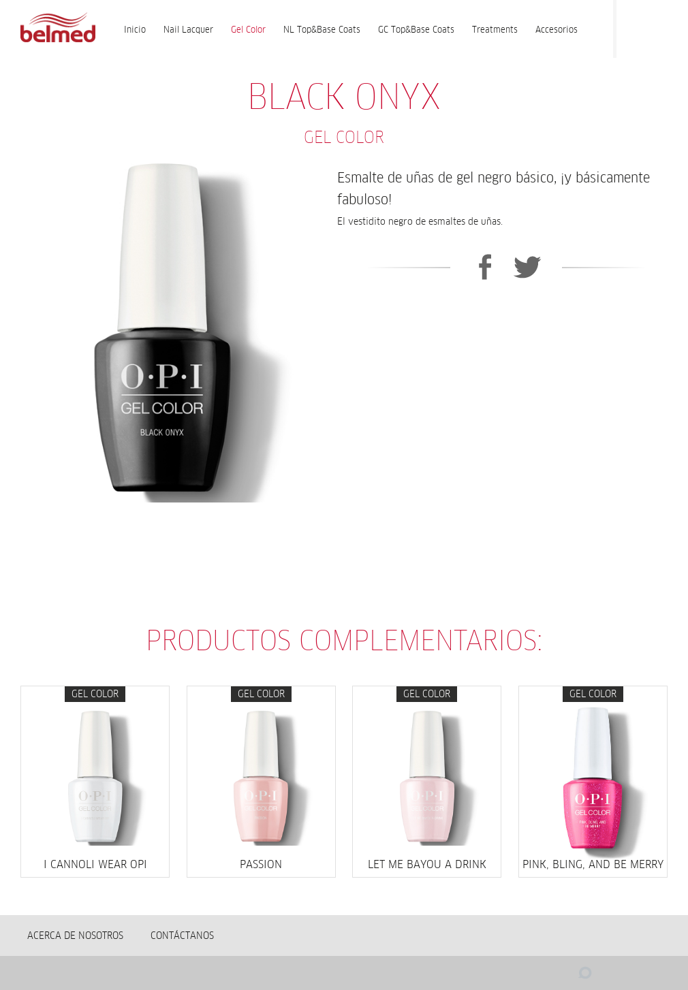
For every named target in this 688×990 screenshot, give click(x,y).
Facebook (633, 26)
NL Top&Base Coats (321, 29)
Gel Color (248, 29)
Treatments (495, 29)
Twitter (527, 267)
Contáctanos (182, 935)
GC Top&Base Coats (416, 29)
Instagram (660, 26)
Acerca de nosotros (75, 935)
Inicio (135, 29)
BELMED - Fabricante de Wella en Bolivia (57, 29)
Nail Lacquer (188, 29)
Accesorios (556, 29)
